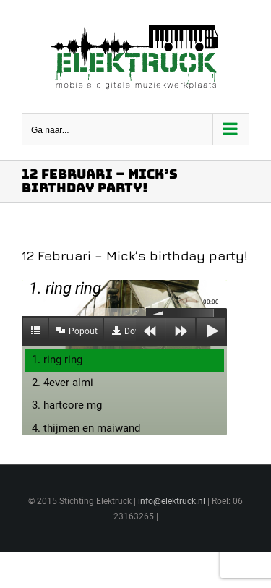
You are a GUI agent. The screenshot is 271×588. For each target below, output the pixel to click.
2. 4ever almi (62, 382)
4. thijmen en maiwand (86, 428)
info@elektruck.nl (171, 501)
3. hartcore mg (67, 405)
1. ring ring (57, 359)
